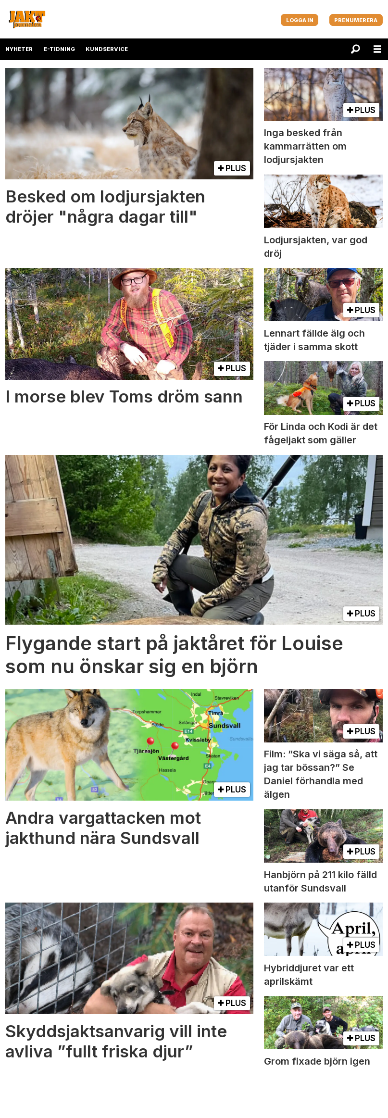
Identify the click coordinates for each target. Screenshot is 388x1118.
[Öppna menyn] (377, 49)
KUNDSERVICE (107, 49)
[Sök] (355, 49)
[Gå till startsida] (27, 19)
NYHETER (19, 49)
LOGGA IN (299, 20)
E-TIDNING (59, 49)
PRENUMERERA (355, 20)
